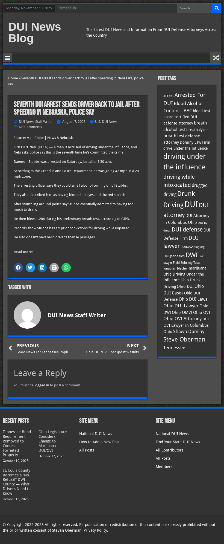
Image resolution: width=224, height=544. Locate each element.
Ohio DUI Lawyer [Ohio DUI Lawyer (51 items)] (181, 305)
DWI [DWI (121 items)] (191, 255)
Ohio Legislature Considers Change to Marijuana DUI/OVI (53, 441)
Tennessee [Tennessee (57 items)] (174, 347)
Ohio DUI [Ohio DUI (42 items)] (185, 286)
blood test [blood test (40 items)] (201, 111)
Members (164, 466)
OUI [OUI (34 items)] (205, 319)
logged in (41, 385)
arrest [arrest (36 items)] (168, 95)
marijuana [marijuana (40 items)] (197, 268)
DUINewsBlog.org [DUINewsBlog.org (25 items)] (193, 247)
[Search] (216, 8)
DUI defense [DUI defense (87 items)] (187, 229)
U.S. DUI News (106, 122)
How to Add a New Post (99, 442)
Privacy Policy (95, 530)
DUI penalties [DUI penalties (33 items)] (174, 256)
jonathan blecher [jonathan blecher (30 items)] (175, 268)
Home (13, 78)
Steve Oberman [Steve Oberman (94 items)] (184, 339)
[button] (7, 57)
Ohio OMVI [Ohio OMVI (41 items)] (182, 312)
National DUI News (95, 434)
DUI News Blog (34, 32)
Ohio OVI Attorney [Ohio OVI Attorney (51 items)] (182, 318)
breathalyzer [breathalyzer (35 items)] (197, 130)
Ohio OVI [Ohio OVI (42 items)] (201, 312)
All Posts (86, 450)
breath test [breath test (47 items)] (173, 135)
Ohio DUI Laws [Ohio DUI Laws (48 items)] (193, 299)
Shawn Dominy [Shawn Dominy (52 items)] (188, 331)
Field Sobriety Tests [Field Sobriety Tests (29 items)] (186, 263)
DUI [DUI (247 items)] (191, 204)
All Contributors (169, 450)
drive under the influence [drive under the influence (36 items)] (185, 148)
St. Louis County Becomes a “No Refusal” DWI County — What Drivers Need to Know (17, 482)
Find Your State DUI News (178, 442)
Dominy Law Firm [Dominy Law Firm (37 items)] (195, 142)
